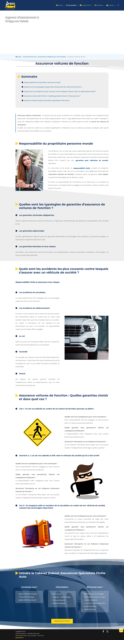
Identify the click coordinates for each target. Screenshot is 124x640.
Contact (111, 5)
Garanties (99, 5)
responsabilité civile (81, 168)
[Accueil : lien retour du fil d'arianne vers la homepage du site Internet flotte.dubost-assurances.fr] (19, 57)
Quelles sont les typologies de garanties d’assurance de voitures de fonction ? (53, 87)
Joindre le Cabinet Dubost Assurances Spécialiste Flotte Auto (46, 100)
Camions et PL (86, 5)
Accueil (60, 5)
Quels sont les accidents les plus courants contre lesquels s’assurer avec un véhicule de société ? (60, 91)
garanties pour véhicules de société (92, 160)
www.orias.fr (20, 637)
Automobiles (72, 5)
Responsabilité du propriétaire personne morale (42, 82)
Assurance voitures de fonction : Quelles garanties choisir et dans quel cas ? (52, 96)
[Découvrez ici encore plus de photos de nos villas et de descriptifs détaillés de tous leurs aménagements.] (103, 631)
